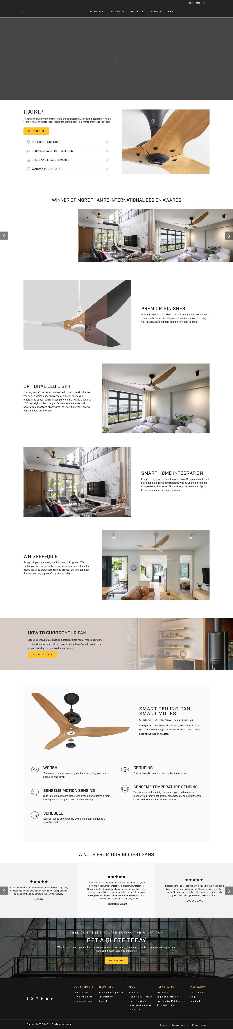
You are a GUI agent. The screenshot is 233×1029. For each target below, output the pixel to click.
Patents (163, 1025)
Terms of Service (180, 1025)
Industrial (97, 12)
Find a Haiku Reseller (140, 996)
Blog (170, 12)
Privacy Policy (199, 1025)
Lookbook (195, 1001)
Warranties (162, 992)
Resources (106, 987)
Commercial (117, 12)
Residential (138, 12)
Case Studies (197, 992)
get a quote (36, 131)
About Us (134, 992)
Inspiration (198, 987)
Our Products (83, 987)
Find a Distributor (138, 1001)
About (133, 987)
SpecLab (103, 1001)
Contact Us (134, 1009)
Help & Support (167, 987)
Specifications (106, 996)
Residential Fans (83, 1001)
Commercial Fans (83, 996)
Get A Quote (116, 961)
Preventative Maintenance (171, 1001)
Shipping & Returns (167, 996)
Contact (156, 12)
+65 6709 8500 (194, 3)
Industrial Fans (82, 992)
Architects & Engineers (111, 992)
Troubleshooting (166, 1005)
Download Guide (42, 655)
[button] (4, 236)
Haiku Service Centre (140, 1005)
